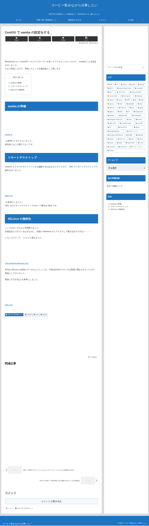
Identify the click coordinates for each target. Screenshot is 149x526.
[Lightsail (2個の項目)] (140, 123)
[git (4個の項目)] (135, 100)
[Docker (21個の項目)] (124, 84)
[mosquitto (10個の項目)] (139, 88)
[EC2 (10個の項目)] (111, 92)
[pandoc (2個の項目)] (111, 139)
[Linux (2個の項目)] (141, 139)
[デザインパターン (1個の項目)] (137, 147)
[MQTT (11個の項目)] (111, 88)
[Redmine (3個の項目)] (123, 108)
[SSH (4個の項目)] (141, 100)
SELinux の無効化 (17, 90)
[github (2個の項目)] (139, 127)
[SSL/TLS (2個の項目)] (122, 139)
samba (44, 315)
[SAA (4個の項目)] (141, 104)
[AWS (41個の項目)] (110, 84)
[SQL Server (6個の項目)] (127, 96)
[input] (126, 67)
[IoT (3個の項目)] (128, 112)
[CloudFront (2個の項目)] (125, 127)
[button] (143, 67)
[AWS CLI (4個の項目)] (112, 108)
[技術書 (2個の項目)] (130, 135)
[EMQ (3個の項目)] (121, 112)
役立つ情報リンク (115, 186)
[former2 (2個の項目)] (140, 119)
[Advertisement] (51, 51)
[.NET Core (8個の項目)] (122, 92)
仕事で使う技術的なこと (15, 315)
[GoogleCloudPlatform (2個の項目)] (116, 135)
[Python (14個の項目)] (132, 84)
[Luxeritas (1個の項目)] (112, 147)
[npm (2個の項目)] (132, 139)
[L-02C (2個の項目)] (141, 143)
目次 (15, 77)
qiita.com (9, 196)
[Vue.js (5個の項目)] (120, 100)
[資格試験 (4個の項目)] (131, 104)
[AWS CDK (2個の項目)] (112, 123)
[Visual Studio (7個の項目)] (113, 96)
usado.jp (8, 135)
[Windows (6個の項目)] (139, 96)
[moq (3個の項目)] (132, 108)
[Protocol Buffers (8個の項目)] (137, 92)
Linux (37, 315)
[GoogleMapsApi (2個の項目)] (116, 131)
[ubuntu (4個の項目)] (111, 104)
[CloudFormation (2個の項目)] (126, 123)
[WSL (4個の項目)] (121, 104)
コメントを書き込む (51, 501)
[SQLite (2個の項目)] (111, 143)
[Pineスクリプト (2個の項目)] (135, 131)
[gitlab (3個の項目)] (141, 108)
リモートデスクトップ (19, 86)
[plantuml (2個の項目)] (140, 135)
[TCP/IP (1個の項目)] (126, 151)
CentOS (29, 315)
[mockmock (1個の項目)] (123, 147)
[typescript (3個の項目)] (124, 115)
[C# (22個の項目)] (116, 84)
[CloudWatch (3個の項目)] (138, 115)
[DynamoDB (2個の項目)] (130, 143)
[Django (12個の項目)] (141, 84)
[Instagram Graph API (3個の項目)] (116, 119)
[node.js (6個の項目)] (111, 100)
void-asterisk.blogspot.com (16, 263)
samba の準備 (16, 83)
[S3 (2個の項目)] (112, 127)
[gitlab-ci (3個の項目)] (111, 112)
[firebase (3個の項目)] (112, 115)
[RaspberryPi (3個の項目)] (139, 112)
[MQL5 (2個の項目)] (120, 143)
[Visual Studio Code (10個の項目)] (124, 88)
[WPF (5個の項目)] (128, 100)
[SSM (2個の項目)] (130, 119)
